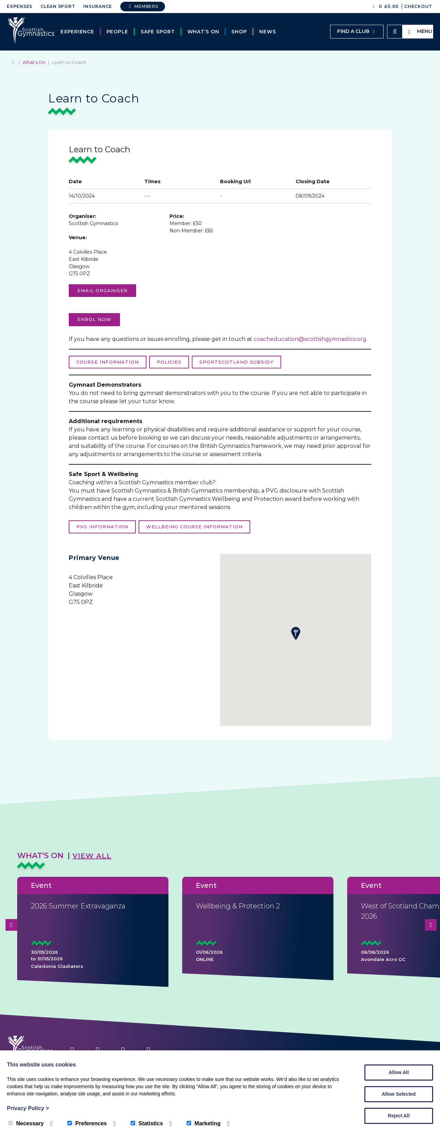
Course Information (107, 362)
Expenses (19, 6)
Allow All (399, 1072)
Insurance (97, 6)
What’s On (203, 32)
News (267, 32)
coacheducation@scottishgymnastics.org (310, 339)
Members (142, 6)
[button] (295, 633)
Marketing (204, 1123)
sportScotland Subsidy (236, 362)
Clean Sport (58, 6)
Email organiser (102, 290)
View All (92, 855)
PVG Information (102, 526)
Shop (239, 32)
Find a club (356, 31)
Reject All (398, 1115)
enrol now (94, 319)
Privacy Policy (28, 1108)
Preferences (87, 1123)
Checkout (418, 6)
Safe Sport (158, 32)
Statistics (147, 1123)
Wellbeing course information (194, 526)
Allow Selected (399, 1094)
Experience (77, 32)
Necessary (26, 1123)
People (118, 32)
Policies (169, 362)
